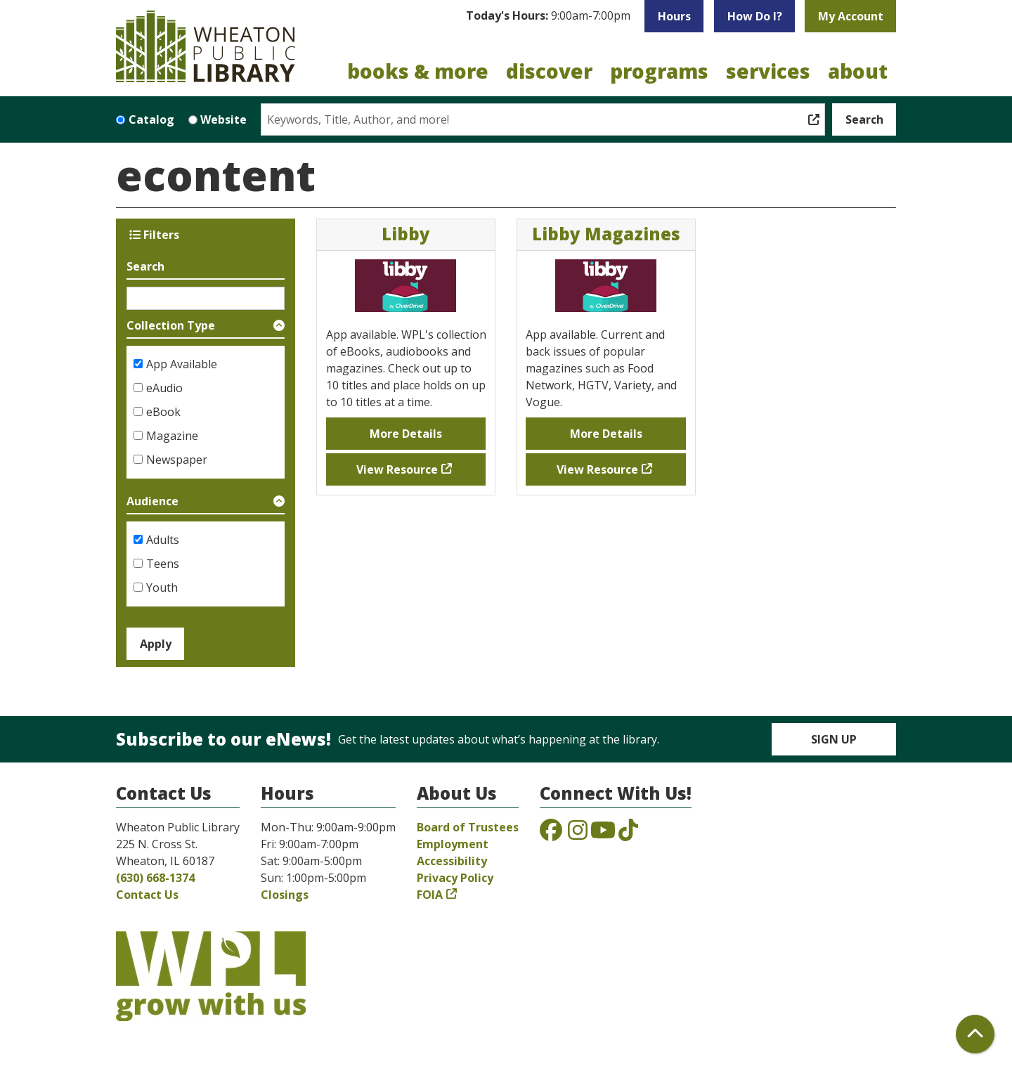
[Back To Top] (975, 1034)
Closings (285, 894)
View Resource (397, 469)
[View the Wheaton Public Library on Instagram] (578, 834)
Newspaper (176, 459)
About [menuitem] (858, 71)
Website (223, 119)
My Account (850, 16)
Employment (452, 844)
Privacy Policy (455, 877)
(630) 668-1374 (155, 877)
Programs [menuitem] (659, 71)
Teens (162, 563)
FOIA (430, 894)
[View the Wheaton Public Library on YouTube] (603, 834)
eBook (163, 412)
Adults (162, 539)
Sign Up (834, 739)
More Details (406, 433)
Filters (154, 234)
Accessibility (452, 861)
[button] (548, 16)
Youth (162, 587)
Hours (674, 16)
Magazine (172, 435)
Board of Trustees (468, 827)
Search (145, 266)
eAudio (164, 388)
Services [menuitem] (768, 71)
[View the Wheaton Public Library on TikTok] (628, 834)
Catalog (151, 119)
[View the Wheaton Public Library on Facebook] (551, 834)
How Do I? (754, 16)
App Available (181, 364)
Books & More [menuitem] (417, 71)
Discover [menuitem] (549, 71)
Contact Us (147, 894)
